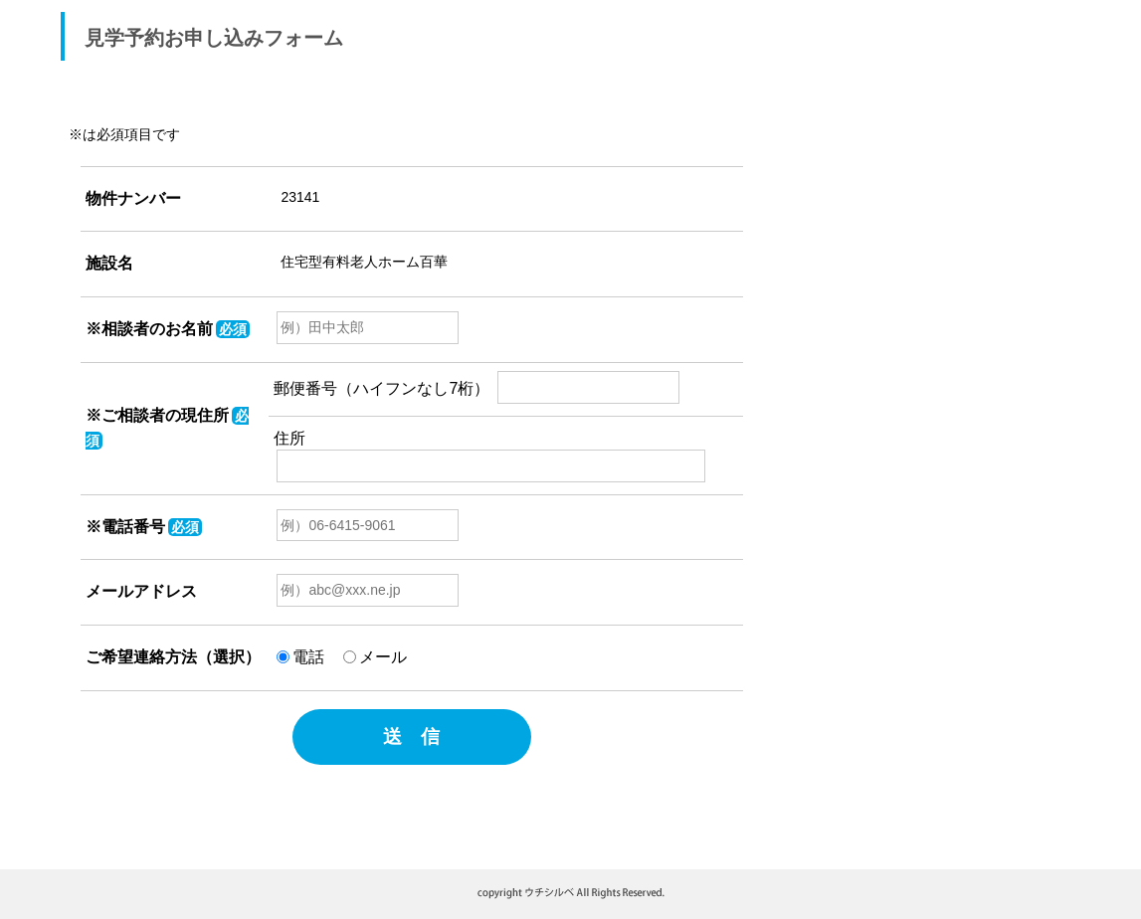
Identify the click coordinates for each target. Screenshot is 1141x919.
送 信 (411, 736)
